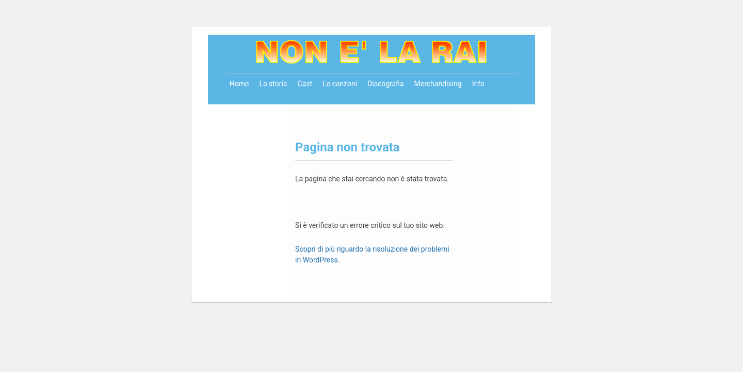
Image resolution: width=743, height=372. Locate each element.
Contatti (242, 110)
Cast (304, 84)
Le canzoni (339, 84)
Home (239, 84)
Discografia (385, 84)
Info (478, 84)
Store (273, 110)
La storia (273, 84)
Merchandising (438, 84)
